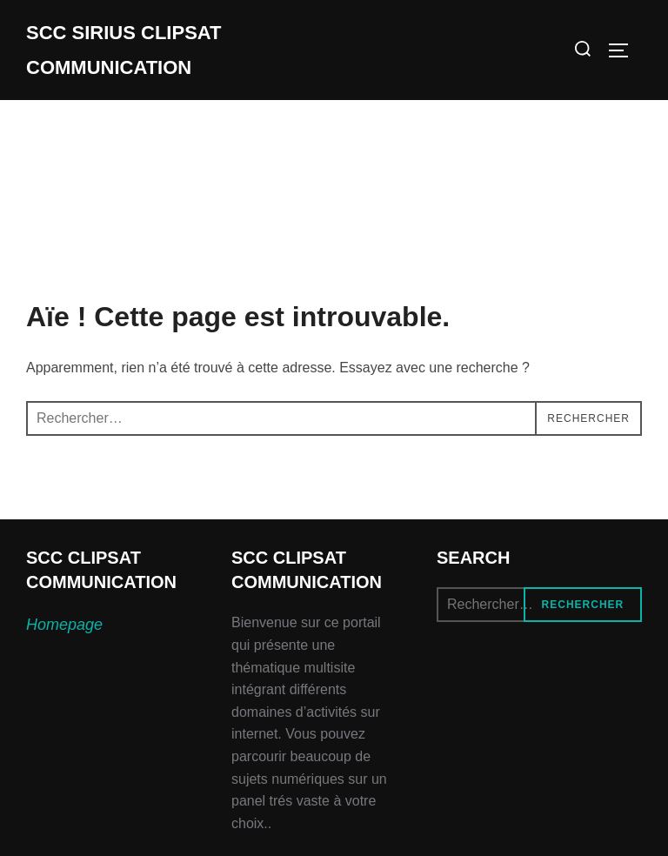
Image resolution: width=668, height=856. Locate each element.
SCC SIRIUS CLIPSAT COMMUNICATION (124, 50)
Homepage (64, 624)
